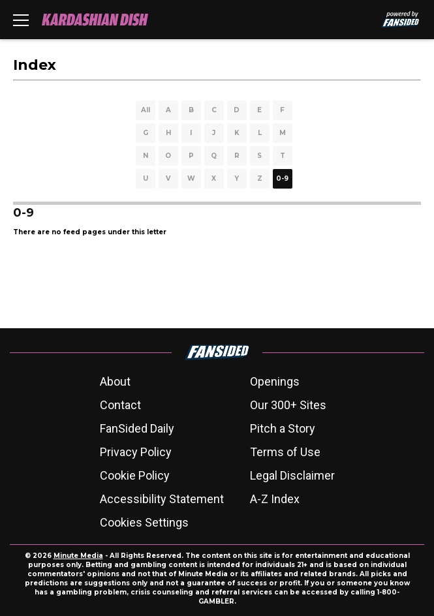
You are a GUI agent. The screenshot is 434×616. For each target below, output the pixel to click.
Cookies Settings (144, 522)
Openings (275, 381)
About (115, 381)
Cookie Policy (135, 475)
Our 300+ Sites (288, 405)
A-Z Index (275, 499)
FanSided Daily (137, 428)
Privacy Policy (136, 452)
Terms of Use (285, 452)
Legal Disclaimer (292, 475)
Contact (120, 405)
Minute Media (78, 555)
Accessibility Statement (162, 499)
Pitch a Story (282, 428)
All (145, 110)
